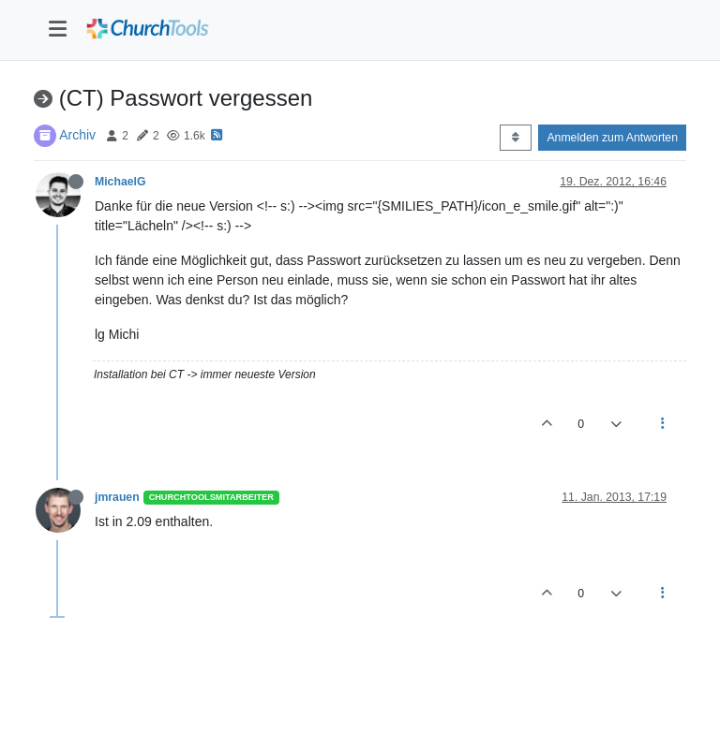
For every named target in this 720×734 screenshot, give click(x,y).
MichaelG (120, 181)
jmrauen (117, 497)
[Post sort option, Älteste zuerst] (515, 138)
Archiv (77, 134)
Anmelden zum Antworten (612, 137)
